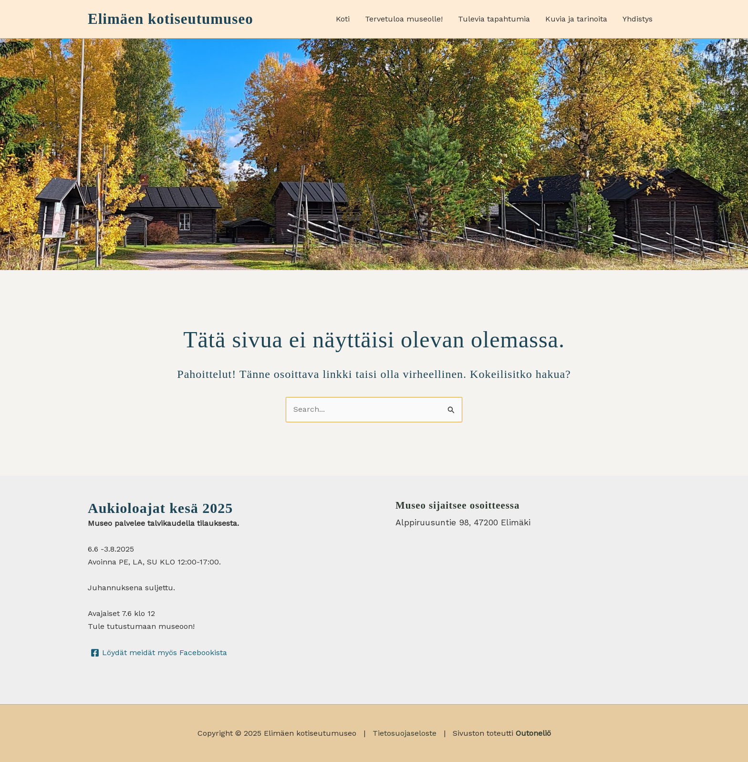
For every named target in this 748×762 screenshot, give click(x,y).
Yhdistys (638, 18)
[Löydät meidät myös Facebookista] (159, 652)
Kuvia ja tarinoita (576, 18)
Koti (343, 18)
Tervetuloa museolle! (404, 18)
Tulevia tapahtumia (494, 18)
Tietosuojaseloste (404, 733)
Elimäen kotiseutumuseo (170, 18)
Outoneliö (533, 733)
